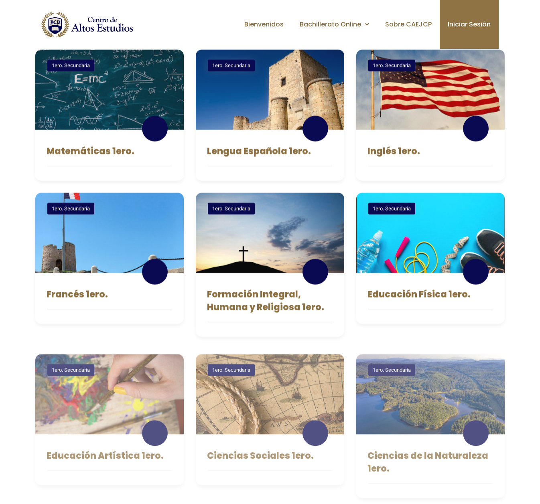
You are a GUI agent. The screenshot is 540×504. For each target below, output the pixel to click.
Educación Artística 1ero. (105, 461)
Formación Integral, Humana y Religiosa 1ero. (265, 302)
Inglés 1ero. (393, 152)
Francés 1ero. (77, 295)
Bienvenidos (264, 24)
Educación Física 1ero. (419, 295)
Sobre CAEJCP (408, 24)
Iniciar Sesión (469, 24)
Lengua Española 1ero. (259, 152)
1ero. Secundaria (71, 67)
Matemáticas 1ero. (90, 152)
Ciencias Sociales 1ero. (260, 461)
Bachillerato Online (334, 24)
